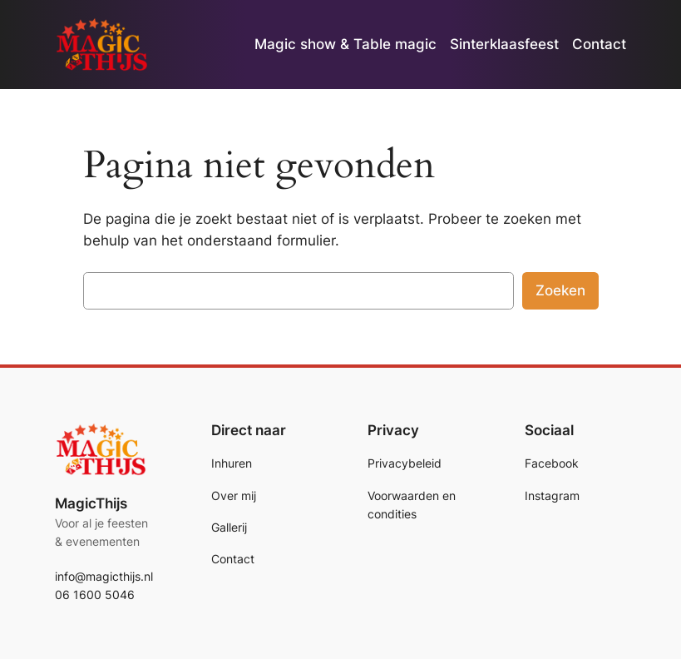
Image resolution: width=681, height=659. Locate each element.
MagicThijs (91, 503)
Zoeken (560, 290)
